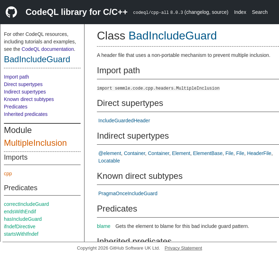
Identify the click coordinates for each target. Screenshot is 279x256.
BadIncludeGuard (37, 59)
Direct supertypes (23, 84)
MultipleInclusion (35, 143)
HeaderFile (259, 153)
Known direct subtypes (29, 99)
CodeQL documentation (48, 49)
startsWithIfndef (21, 234)
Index (240, 12)
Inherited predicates (26, 114)
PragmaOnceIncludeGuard (128, 193)
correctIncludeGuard (26, 204)
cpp (8, 173)
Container (134, 153)
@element (109, 153)
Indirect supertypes (25, 92)
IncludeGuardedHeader (124, 120)
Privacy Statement (183, 248)
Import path (16, 77)
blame (103, 226)
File (229, 153)
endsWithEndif (20, 211)
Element (181, 153)
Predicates (15, 107)
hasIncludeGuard (23, 219)
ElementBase (208, 153)
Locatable (109, 161)
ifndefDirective (19, 226)
